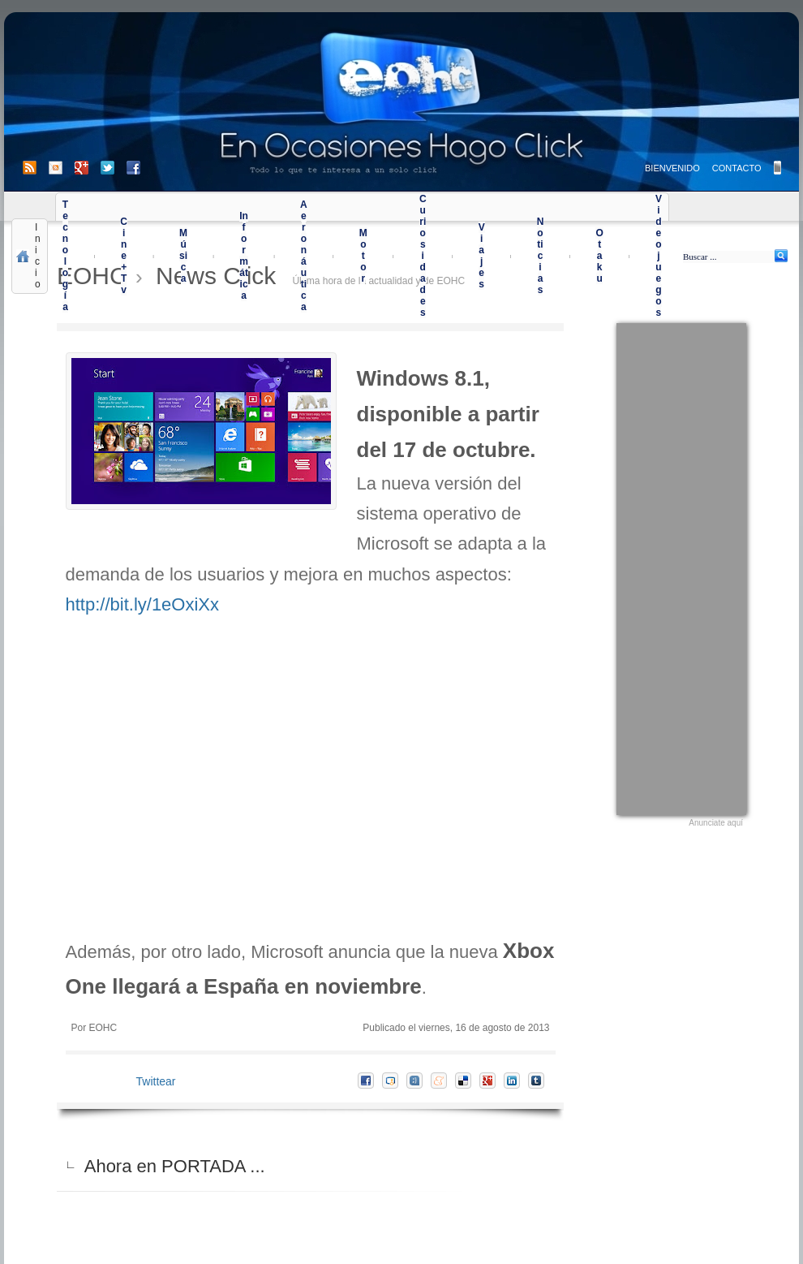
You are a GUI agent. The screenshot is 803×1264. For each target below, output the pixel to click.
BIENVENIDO (672, 168)
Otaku (599, 255)
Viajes (482, 256)
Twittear (156, 1081)
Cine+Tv (123, 256)
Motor (363, 255)
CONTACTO (737, 168)
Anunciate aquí (716, 822)
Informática (243, 255)
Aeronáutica (303, 256)
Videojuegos (658, 255)
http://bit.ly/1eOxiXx (143, 604)
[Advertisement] (681, 566)
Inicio (38, 256)
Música (183, 255)
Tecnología (65, 256)
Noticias (540, 256)
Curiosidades (423, 255)
